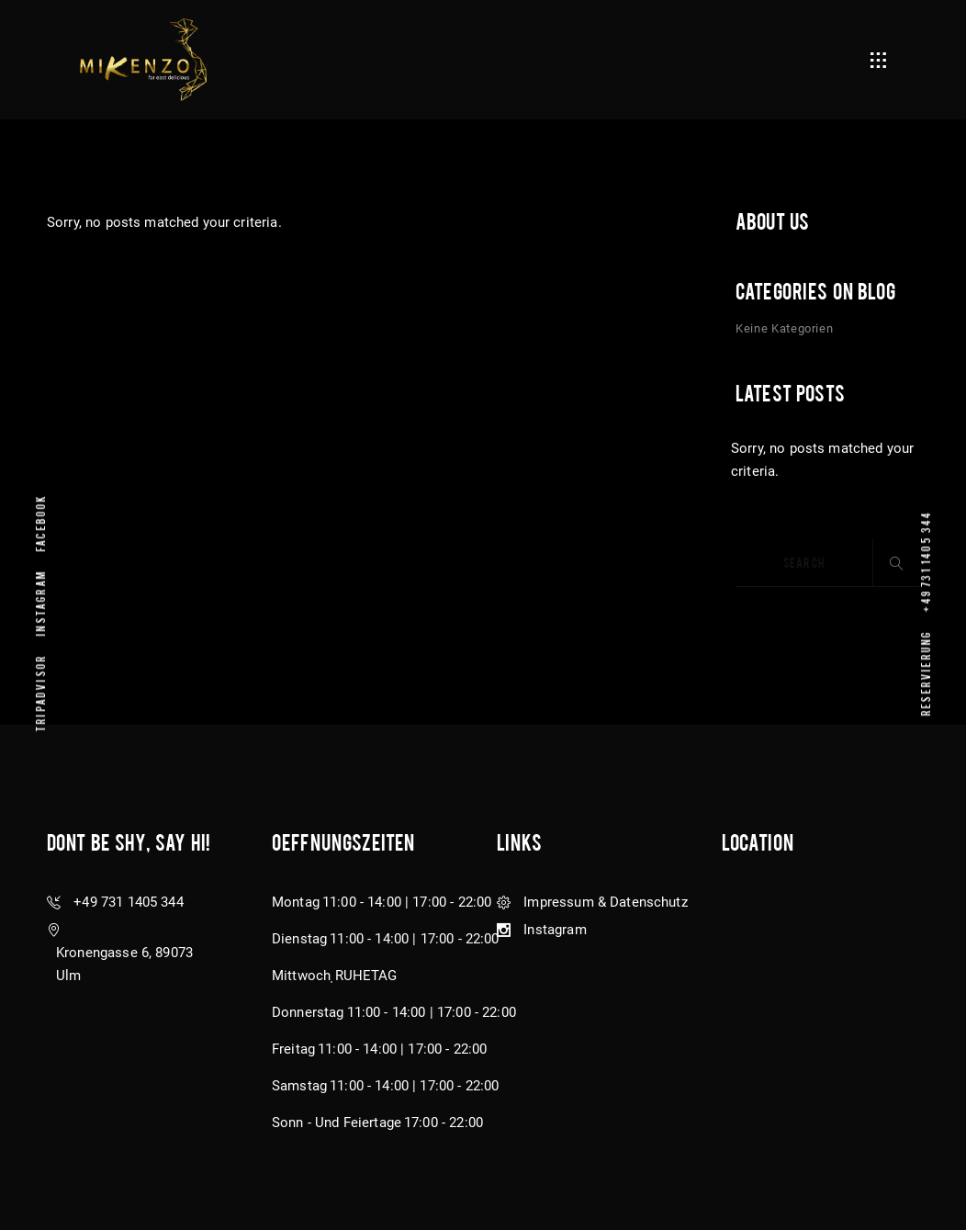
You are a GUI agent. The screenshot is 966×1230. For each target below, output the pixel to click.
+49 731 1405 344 (925, 560)
